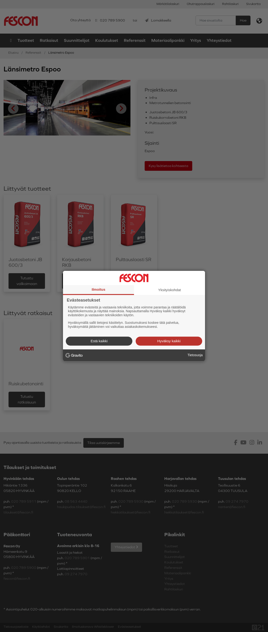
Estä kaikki (99, 341)
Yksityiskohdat (169, 290)
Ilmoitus (98, 289)
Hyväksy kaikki (168, 341)
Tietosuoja (195, 355)
